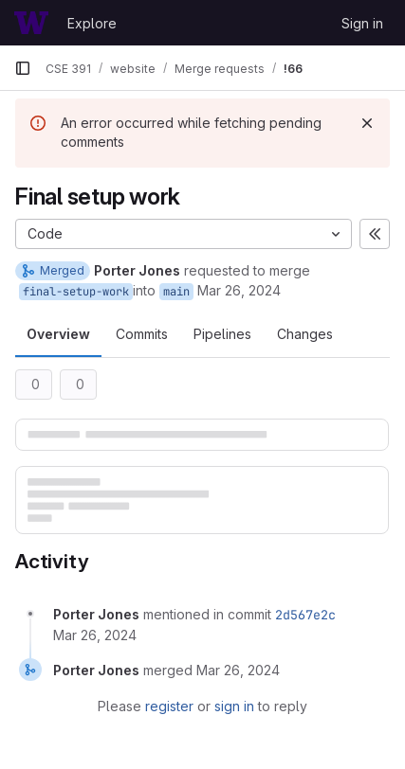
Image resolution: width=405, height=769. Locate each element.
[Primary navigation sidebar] (23, 68)
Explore (92, 23)
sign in (234, 706)
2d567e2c (305, 614)
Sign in (362, 23)
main (176, 291)
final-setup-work (76, 291)
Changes (305, 334)
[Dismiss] (367, 123)
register (169, 706)
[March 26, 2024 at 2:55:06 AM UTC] (95, 635)
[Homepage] (31, 23)
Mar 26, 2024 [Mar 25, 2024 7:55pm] (239, 290)
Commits (142, 334)
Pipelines (222, 334)
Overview (58, 334)
